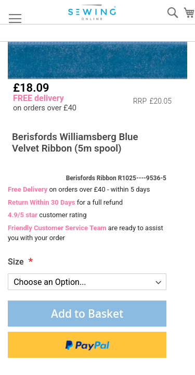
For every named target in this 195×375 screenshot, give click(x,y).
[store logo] (92, 12)
